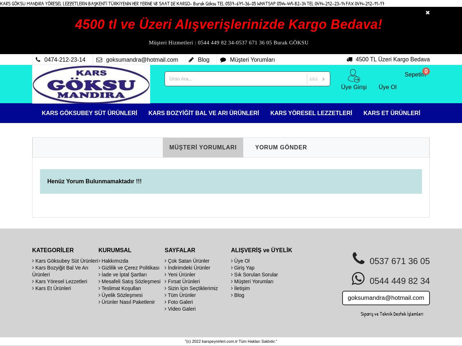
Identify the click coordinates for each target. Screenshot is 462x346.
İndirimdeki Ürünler (187, 268)
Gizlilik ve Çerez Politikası (129, 268)
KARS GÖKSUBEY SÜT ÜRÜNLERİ (90, 113)
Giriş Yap (242, 268)
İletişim (240, 288)
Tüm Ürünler (180, 295)
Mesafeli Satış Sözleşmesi (130, 281)
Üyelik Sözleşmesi (121, 295)
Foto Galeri (179, 302)
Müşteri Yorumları (252, 281)
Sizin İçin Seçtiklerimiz (191, 288)
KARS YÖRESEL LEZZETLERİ (311, 113)
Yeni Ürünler (180, 274)
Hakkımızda (113, 261)
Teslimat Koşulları (120, 288)
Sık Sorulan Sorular (254, 274)
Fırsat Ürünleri (182, 281)
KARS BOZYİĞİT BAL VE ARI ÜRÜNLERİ (203, 113)
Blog (237, 295)
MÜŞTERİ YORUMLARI (203, 147)
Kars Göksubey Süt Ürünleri (65, 261)
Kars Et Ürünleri (51, 288)
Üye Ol (240, 261)
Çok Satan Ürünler (187, 261)
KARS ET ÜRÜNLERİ (391, 113)
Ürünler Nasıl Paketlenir (127, 302)
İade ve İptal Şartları (123, 274)
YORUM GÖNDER (281, 147)
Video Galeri (180, 309)
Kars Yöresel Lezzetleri (59, 281)
